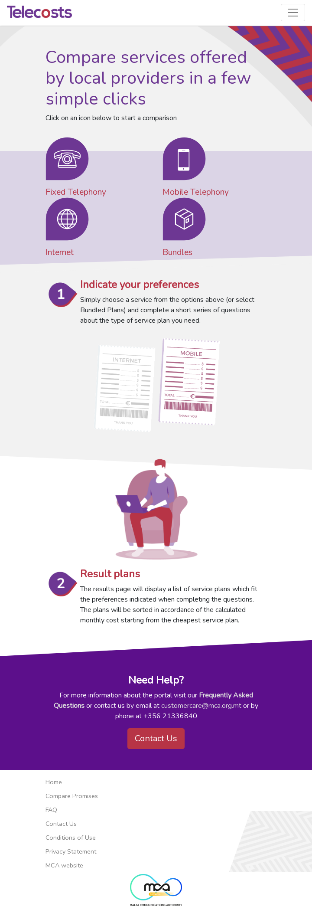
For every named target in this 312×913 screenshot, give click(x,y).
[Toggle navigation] (293, 12)
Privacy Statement (71, 851)
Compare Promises (72, 796)
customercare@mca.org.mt (201, 705)
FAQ (51, 809)
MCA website (64, 865)
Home (54, 782)
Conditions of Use (71, 837)
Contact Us (156, 738)
